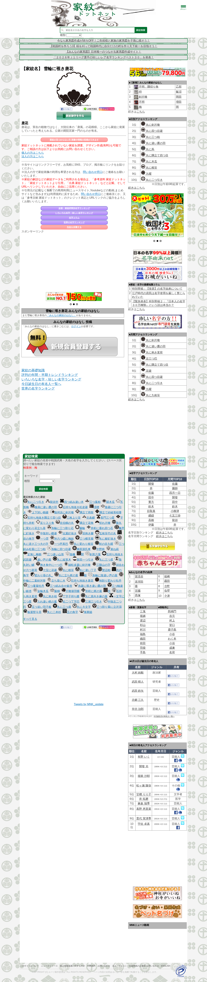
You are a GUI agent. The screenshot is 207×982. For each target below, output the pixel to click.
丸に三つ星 (104, 559)
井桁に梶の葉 (91, 591)
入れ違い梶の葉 (45, 601)
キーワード (31, 475)
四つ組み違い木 (72, 501)
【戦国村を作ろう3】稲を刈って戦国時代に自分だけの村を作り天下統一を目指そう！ (103, 46)
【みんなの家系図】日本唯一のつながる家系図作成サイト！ (103, 51)
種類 (27, 480)
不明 (141, 101)
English (165, 966)
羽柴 (143, 647)
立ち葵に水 (56, 580)
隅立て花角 (84, 522)
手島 (143, 652)
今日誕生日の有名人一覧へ (41, 384)
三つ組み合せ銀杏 (59, 585)
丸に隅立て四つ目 (154, 155)
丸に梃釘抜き (105, 538)
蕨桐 (55, 591)
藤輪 (80, 528)
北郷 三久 (138, 699)
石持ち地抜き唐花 (80, 580)
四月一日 (174, 492)
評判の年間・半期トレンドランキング (49, 375)
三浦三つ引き (91, 601)
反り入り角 (45, 522)
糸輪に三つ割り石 (60, 528)
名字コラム (74, 217)
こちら (140, 111)
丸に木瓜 (149, 161)
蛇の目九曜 (104, 543)
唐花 (24, 123)
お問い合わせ (104, 966)
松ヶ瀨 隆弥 (143, 785)
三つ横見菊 (84, 538)
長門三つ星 (105, 517)
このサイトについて (29, 966)
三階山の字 (101, 564)
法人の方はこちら (32, 156)
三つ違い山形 (53, 554)
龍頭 (175, 520)
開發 (151, 483)
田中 (151, 497)
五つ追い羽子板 (39, 606)
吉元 (172, 615)
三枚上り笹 (71, 517)
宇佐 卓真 (144, 823)
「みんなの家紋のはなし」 (61, 315)
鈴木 (151, 506)
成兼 (172, 647)
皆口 (172, 625)
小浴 (172, 643)
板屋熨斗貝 (32, 612)
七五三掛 (174, 515)
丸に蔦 (147, 149)
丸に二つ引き (33, 501)
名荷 (172, 652)
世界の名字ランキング (74, 222)
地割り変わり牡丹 (108, 580)
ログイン (76, 326)
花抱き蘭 (86, 533)
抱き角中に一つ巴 (49, 564)
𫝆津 (167, 595)
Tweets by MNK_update (89, 704)
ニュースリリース (49, 966)
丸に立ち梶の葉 (66, 575)
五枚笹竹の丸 (105, 533)
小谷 (172, 634)
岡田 (179, 96)
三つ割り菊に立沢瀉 (107, 606)
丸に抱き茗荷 (152, 352)
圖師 (175, 488)
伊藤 (151, 524)
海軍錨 (86, 612)
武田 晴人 (138, 681)
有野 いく (144, 756)
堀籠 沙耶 (144, 775)
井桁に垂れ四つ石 (100, 528)
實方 (151, 501)
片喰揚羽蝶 (70, 591)
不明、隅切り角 (148, 86)
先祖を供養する (74, 227)
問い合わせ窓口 (92, 171)
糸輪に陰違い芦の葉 (102, 575)
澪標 (94, 507)
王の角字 (70, 612)
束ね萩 (112, 549)
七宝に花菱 (48, 570)
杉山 (143, 625)
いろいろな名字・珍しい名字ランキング (74, 213)
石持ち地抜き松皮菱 (73, 507)
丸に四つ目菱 (152, 130)
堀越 (143, 615)
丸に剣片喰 (150, 124)
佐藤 (175, 483)
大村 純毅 (138, 672)
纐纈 (151, 515)
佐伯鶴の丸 (65, 522)
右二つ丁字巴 (68, 601)
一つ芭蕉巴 (59, 543)
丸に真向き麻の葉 (94, 596)
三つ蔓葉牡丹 (33, 585)
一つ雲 (42, 538)
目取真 (151, 511)
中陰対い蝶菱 (46, 533)
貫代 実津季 (143, 818)
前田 (143, 643)
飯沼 (179, 91)
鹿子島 (172, 629)
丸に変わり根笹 (81, 543)
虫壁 (167, 590)
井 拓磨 (143, 798)
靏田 (167, 580)
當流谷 (139, 576)
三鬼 (143, 611)
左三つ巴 (149, 358)
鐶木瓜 (108, 501)
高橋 (151, 520)
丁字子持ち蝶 (68, 596)
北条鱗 (88, 517)
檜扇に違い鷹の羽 (43, 507)
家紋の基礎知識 (33, 370)
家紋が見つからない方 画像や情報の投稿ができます (74, 139)
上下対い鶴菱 (38, 512)
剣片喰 (142, 96)
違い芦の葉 (42, 559)
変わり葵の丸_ (41, 575)
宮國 (138, 590)
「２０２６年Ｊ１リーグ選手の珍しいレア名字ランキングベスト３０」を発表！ (103, 57)
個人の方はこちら (32, 152)
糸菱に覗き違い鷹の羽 (90, 585)
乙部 (179, 86)
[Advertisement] (73, 260)
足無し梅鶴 (32, 554)
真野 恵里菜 (143, 808)
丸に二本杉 (52, 612)
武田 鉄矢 (138, 690)
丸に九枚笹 (150, 395)
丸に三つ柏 (150, 137)
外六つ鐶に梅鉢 (62, 538)
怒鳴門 (172, 611)
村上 (172, 620)
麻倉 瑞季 (144, 803)
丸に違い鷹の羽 (153, 143)
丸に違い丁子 (85, 570)
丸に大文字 (82, 606)
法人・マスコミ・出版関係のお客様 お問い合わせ (135, 966)
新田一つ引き (83, 559)
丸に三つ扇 (62, 606)
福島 (143, 634)
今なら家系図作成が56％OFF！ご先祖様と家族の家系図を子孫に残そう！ (103, 40)
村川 (143, 629)
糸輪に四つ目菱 (59, 549)
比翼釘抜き (67, 533)
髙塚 (138, 595)
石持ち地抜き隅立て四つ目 (42, 517)
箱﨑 (167, 576)
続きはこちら (136, 187)
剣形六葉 (93, 554)
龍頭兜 (52, 501)
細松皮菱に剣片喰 (77, 564)
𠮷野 (167, 586)
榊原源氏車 (81, 549)
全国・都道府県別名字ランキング (74, 208)
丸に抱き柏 (48, 596)
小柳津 (175, 511)
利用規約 (91, 966)
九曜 (146, 173)
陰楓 (70, 554)
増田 (179, 101)
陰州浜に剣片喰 (62, 512)
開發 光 (143, 766)
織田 (143, 638)
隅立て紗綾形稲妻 (108, 512)
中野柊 (98, 549)
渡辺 (143, 620)
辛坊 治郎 (138, 708)
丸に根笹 (66, 570)
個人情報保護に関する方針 (72, 966)
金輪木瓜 (41, 591)
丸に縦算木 (62, 559)
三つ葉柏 (93, 501)
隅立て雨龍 (84, 512)
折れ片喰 (102, 522)
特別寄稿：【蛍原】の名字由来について (157, 288)
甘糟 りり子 (143, 794)
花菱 (146, 370)
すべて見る (30, 618)
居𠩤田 (139, 581)
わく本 (172, 638)
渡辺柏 (104, 570)
